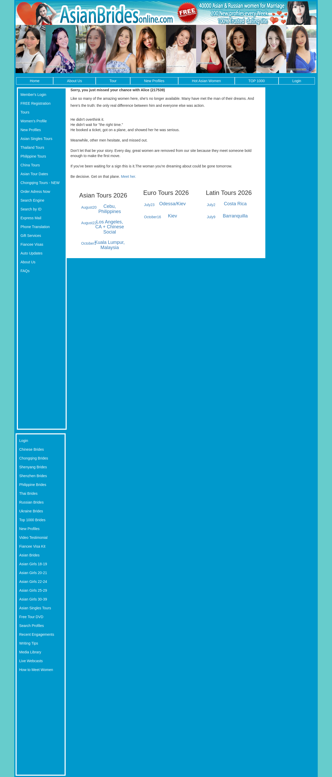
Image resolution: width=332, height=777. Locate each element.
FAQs (25, 271)
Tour (112, 81)
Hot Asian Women (206, 81)
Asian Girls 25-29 (33, 590)
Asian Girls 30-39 (33, 599)
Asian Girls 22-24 (33, 582)
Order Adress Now (35, 191)
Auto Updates (31, 253)
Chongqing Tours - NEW (40, 183)
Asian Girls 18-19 (33, 564)
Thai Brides (28, 493)
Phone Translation (35, 227)
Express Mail (30, 218)
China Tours (30, 165)
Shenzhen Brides (33, 476)
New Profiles (154, 81)
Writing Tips (28, 643)
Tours (24, 112)
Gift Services (30, 236)
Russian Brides (31, 502)
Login (296, 81)
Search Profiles (31, 626)
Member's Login (33, 95)
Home (34, 81)
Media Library (30, 652)
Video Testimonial (33, 537)
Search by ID (31, 209)
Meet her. (128, 176)
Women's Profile (33, 121)
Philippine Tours (33, 156)
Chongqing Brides (33, 458)
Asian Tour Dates (34, 174)
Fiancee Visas (31, 244)
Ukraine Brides (31, 511)
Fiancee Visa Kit (32, 546)
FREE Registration (35, 103)
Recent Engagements (36, 634)
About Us (74, 81)
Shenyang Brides (33, 467)
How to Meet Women (36, 670)
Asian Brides (29, 555)
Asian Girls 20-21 (33, 573)
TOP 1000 (256, 81)
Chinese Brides (31, 449)
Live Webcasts (31, 661)
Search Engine (32, 200)
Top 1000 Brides (32, 520)
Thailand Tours (32, 147)
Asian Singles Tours (36, 139)
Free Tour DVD (31, 617)
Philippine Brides (32, 485)
